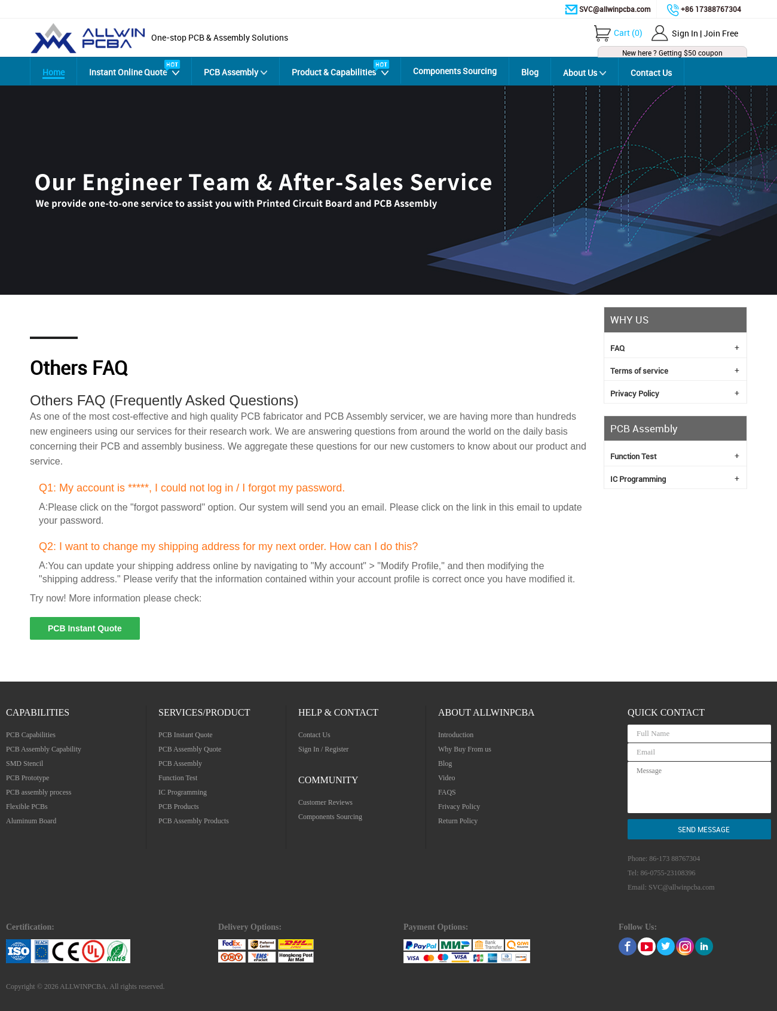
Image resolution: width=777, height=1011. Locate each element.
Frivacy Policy (459, 806)
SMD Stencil (24, 763)
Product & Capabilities (334, 72)
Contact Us (651, 72)
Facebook (628, 946)
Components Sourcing (455, 71)
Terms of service (674, 370)
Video (446, 778)
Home (53, 72)
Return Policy (458, 821)
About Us (580, 72)
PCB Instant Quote (85, 628)
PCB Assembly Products (193, 821)
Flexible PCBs (27, 806)
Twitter (666, 946)
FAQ (674, 347)
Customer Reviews (325, 802)
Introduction (455, 735)
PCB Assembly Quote (189, 749)
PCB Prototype (27, 778)
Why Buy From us (464, 749)
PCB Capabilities (31, 735)
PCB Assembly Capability (43, 749)
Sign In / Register (323, 749)
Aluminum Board (31, 821)
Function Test (674, 456)
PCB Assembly (231, 72)
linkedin (704, 946)
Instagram (685, 946)
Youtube (647, 946)
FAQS (447, 792)
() (628, 32)
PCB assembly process (38, 792)
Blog (530, 72)
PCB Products (178, 806)
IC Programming (674, 478)
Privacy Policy (674, 393)
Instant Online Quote (128, 72)
